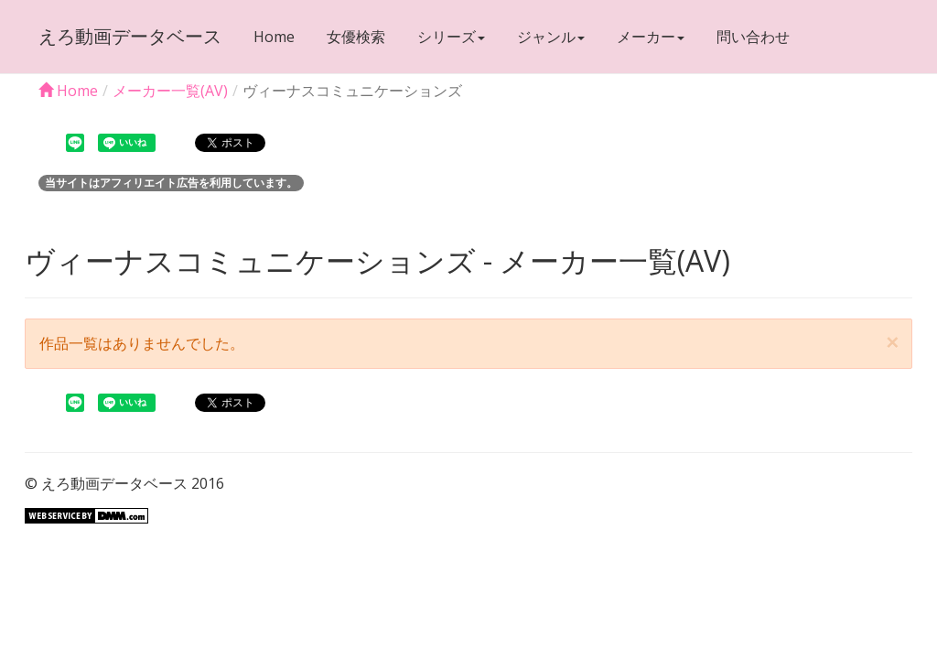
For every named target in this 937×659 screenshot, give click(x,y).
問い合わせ (753, 37)
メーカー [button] (650, 37)
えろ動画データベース (129, 36)
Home (274, 37)
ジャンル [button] (551, 37)
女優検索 (356, 37)
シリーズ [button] (451, 37)
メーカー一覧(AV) (170, 91)
